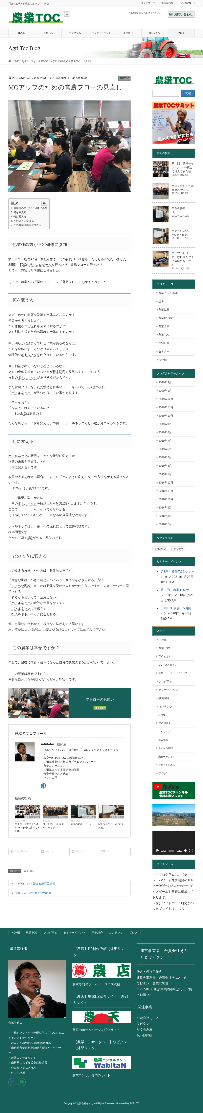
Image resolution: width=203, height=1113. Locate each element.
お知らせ (163, 342)
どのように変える (23, 220)
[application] (173, 843)
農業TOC (124, 78)
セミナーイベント (169, 689)
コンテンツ (165, 706)
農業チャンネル (32, 817)
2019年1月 (165, 474)
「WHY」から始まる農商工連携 (35, 883)
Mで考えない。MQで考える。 (110, 826)
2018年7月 (165, 524)
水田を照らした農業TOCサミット (53, 826)
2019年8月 (165, 432)
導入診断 (163, 740)
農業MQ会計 (89, 817)
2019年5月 (165, 457)
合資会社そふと (148, 1018)
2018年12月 (165, 482)
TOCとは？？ (165, 656)
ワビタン (143, 1023)
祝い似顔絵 (144, 1035)
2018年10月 (165, 499)
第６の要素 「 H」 (81, 824)
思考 (161, 301)
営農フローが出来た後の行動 (33, 892)
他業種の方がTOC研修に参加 (30, 208)
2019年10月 (165, 415)
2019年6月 (165, 449)
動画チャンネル (166, 756)
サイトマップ (148, 3)
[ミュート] (186, 851)
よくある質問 (165, 748)
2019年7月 (165, 440)
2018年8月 (165, 515)
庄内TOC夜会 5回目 (175, 608)
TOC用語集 (185, 3)
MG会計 (161, 548)
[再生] (158, 851)
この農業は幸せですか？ (27, 225)
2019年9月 (165, 424)
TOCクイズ (164, 731)
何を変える (19, 212)
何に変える (19, 216)
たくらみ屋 (144, 1029)
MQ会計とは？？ (167, 664)
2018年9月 (165, 507)
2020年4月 (165, 382)
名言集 (162, 715)
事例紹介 (163, 698)
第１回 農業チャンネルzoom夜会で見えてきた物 (27, 828)
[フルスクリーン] (191, 851)
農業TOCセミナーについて (172, 673)
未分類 (162, 359)
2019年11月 (165, 407)
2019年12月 (165, 399)
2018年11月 (165, 490)
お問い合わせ (181, 14)
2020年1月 (165, 390)
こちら (179, 908)
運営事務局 (167, 3)
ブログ (162, 773)
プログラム (165, 681)
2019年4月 (165, 465)
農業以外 (163, 309)
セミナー (163, 351)
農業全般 (163, 326)
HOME (162, 639)
